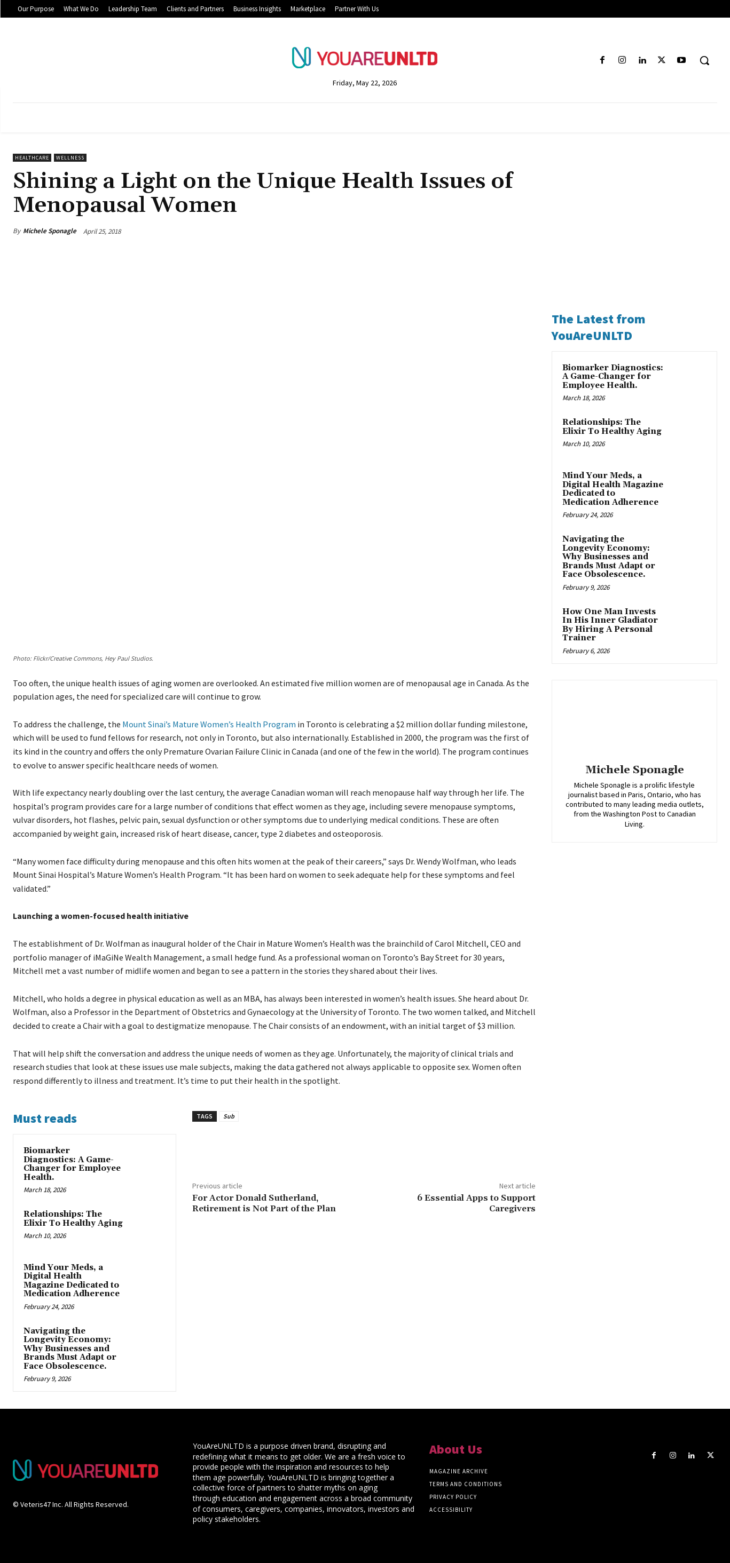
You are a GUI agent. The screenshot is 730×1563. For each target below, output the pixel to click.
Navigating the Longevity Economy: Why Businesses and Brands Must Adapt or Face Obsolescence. (69, 1348)
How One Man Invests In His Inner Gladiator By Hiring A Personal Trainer (610, 625)
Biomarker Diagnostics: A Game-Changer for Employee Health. (72, 1164)
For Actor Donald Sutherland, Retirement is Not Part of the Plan (264, 1203)
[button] (704, 60)
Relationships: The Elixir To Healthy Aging (73, 1218)
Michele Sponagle (49, 230)
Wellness (70, 158)
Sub (228, 1116)
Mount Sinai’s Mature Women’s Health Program (209, 724)
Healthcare (32, 158)
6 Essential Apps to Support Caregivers (476, 1203)
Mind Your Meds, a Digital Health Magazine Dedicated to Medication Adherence (71, 1281)
